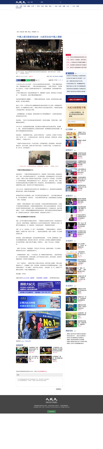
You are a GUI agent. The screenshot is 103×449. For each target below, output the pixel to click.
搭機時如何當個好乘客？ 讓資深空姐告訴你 (82, 306)
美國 (21, 6)
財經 (60, 6)
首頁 (18, 31)
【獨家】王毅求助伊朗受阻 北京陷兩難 (75, 339)
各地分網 (19, 8)
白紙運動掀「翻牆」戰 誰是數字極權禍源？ (57, 358)
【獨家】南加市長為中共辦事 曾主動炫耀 (75, 91)
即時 (38, 6)
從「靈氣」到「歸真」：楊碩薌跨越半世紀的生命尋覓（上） (82, 269)
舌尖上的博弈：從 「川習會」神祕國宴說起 (82, 245)
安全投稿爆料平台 (42, 371)
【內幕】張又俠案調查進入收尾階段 (74, 337)
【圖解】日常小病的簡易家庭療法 (82, 134)
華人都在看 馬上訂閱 (76, 125)
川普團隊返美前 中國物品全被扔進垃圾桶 (82, 163)
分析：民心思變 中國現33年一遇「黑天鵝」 (34, 358)
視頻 (50, 6)
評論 (42, 6)
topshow (23, 341)
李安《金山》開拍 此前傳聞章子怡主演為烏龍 (82, 224)
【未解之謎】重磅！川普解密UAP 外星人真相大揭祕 (82, 277)
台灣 (32, 6)
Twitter (23, 80)
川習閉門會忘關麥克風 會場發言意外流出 (82, 154)
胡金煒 (56, 76)
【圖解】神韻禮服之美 (82, 141)
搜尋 (60, 2)
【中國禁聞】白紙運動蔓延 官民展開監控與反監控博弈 (57, 349)
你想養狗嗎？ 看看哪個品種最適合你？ (82, 314)
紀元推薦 (71, 73)
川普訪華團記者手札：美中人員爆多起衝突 (82, 171)
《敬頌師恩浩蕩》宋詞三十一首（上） (82, 253)
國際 (28, 6)
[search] (51, 2)
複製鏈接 (33, 80)
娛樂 (64, 6)
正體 (28, 2)
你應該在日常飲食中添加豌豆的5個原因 (82, 290)
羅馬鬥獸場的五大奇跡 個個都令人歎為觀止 (82, 261)
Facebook (18, 80)
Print (37, 80)
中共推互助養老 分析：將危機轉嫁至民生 (75, 83)
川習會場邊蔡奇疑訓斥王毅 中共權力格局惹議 (82, 179)
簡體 (32, 2)
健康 (77, 6)
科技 (56, 6)
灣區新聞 (34, 31)
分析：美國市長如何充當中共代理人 (74, 81)
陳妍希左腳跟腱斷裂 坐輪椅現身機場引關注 (82, 200)
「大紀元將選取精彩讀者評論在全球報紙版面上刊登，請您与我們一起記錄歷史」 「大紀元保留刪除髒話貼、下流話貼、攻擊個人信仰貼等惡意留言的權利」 (39, 382)
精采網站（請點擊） (43, 278)
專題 (46, 6)
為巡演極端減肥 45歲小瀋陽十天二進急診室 (82, 208)
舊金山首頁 (28, 341)
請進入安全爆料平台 (76, 99)
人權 (53, 76)
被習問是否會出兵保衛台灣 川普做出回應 (82, 187)
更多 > (76, 73)
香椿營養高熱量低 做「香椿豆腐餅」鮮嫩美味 (82, 322)
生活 (74, 6)
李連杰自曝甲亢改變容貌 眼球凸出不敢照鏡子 (82, 216)
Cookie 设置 (51, 411)
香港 (24, 6)
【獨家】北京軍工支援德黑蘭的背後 (74, 343)
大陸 (17, 6)
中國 (50, 76)
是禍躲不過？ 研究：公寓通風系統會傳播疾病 (82, 298)
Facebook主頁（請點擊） (28, 278)
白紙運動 (61, 76)
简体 (52, 80)
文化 (68, 6)
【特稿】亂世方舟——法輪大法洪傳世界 (75, 335)
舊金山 (29, 31)
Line (28, 80)
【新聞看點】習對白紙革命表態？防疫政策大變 (33, 349)
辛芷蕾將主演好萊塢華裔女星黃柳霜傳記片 (82, 232)
